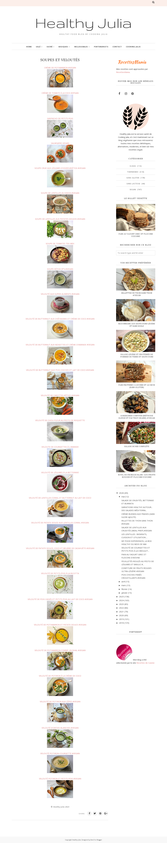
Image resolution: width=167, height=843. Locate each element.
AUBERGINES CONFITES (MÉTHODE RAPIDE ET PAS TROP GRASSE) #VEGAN (137, 417)
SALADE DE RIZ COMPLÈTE (136, 446)
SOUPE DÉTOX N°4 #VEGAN (60, 269)
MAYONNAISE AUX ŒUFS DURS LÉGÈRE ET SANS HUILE (136, 325)
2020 (121, 615)
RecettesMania (123, 72)
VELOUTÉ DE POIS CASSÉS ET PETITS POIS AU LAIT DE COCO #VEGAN (60, 599)
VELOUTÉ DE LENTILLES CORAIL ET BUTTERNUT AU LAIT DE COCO (60, 497)
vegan (133, 189)
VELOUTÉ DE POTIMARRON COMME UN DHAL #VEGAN (60, 650)
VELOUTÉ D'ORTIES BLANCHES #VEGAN (60, 727)
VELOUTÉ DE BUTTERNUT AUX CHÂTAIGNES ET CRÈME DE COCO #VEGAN (60, 318)
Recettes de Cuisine (145, 662)
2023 (121, 604)
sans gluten (132, 178)
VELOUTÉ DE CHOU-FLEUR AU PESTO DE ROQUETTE (60, 420)
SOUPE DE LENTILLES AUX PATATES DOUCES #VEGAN (60, 219)
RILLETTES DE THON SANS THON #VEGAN (136, 294)
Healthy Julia (83, 22)
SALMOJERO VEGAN (60, 143)
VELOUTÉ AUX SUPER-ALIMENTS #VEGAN (60, 294)
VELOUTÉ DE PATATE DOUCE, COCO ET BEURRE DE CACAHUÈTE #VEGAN (60, 548)
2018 (121, 623)
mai (123, 496)
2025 (121, 596)
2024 (121, 600)
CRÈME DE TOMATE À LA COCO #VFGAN (60, 93)
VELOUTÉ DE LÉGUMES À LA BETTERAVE (60, 472)
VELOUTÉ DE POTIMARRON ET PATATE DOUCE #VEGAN (60, 624)
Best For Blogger (96, 840)
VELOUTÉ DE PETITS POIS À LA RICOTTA (60, 573)
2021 (121, 611)
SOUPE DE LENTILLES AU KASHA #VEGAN (60, 193)
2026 (121, 493)
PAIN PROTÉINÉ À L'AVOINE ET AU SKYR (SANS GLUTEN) (136, 386)
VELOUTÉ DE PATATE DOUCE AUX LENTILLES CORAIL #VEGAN (60, 522)
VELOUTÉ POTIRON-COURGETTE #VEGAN (60, 753)
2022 (121, 607)
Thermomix (132, 172)
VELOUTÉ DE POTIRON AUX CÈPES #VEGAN (60, 701)
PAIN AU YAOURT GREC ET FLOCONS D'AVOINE (136, 235)
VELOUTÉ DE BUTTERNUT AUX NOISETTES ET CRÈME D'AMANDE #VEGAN (60, 344)
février (124, 589)
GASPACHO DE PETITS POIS (60, 118)
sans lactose (133, 183)
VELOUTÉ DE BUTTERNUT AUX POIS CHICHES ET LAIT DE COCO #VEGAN (60, 370)
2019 (121, 619)
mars (123, 585)
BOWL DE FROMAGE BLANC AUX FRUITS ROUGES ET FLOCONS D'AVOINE (136, 476)
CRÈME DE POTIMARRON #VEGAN (60, 67)
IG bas (133, 166)
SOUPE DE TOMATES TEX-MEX (60, 243)
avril (123, 581)
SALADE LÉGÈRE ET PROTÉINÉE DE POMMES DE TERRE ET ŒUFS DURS (136, 355)
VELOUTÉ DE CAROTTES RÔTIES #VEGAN (60, 395)
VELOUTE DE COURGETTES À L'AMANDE (60, 446)
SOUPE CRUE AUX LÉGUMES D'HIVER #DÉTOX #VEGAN (60, 168)
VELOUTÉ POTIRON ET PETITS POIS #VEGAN (60, 778)
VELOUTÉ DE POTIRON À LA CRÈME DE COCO (60, 675)
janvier (124, 592)
